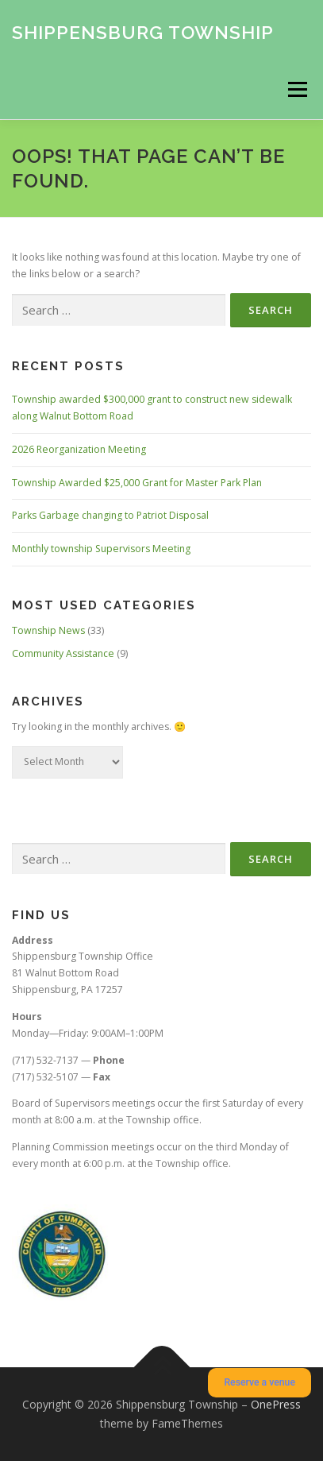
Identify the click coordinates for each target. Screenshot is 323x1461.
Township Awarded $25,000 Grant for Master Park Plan (137, 482)
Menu (296, 89)
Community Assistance (63, 653)
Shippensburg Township (143, 31)
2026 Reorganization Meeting (79, 449)
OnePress (276, 1404)
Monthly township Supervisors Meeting (101, 548)
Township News (48, 630)
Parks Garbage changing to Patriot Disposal (110, 515)
